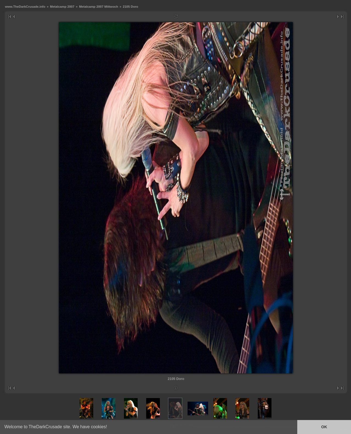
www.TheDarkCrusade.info (25, 6)
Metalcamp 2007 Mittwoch (98, 6)
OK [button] (324, 427)
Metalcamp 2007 (62, 6)
